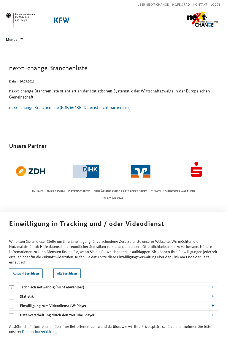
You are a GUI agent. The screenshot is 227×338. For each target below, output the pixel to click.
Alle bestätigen (67, 273)
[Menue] (15, 39)
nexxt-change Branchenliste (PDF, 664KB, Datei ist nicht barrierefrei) (69, 107)
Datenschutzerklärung (39, 331)
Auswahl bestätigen (26, 273)
